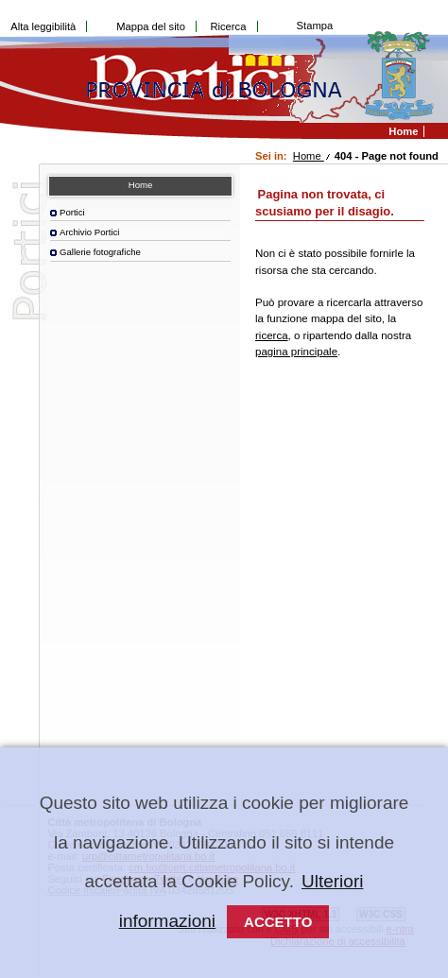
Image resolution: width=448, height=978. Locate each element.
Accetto (278, 922)
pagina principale (296, 351)
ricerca (271, 335)
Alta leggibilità (43, 26)
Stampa (315, 25)
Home (308, 156)
